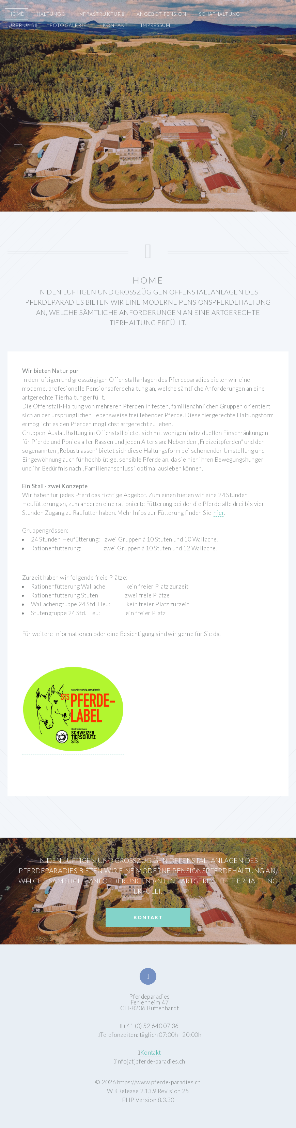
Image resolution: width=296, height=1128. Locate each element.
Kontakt (148, 917)
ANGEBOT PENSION (161, 14)
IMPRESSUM (155, 25)
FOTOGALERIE (70, 25)
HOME (16, 14)
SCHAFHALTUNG (219, 14)
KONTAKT (115, 25)
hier (219, 512)
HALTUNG (51, 14)
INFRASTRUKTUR (100, 14)
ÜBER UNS (23, 25)
